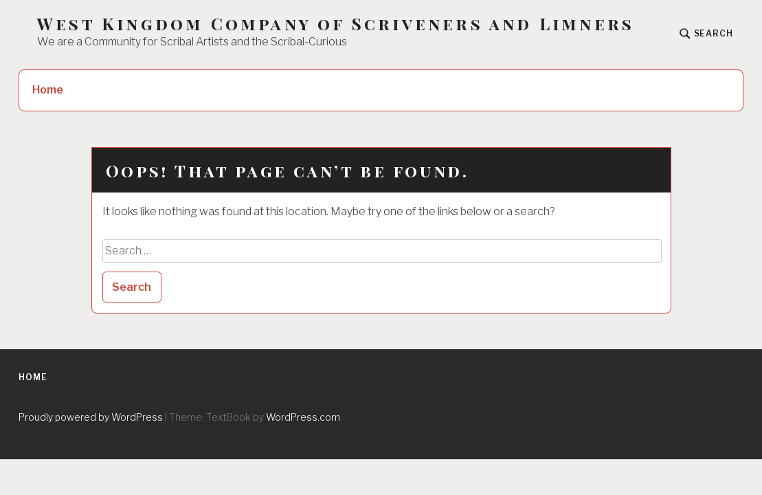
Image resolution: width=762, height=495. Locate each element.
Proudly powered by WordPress (91, 417)
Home (47, 89)
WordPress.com (303, 417)
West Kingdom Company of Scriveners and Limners (335, 23)
